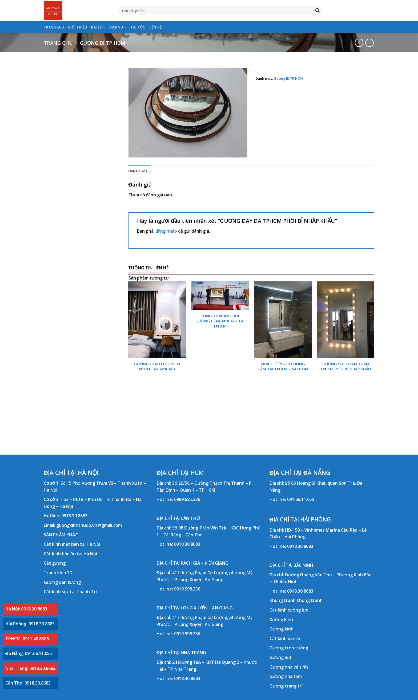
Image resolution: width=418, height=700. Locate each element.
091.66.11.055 (300, 499)
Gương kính (282, 629)
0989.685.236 (187, 499)
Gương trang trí (286, 686)
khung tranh (310, 600)
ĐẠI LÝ (98, 27)
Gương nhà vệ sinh (289, 667)
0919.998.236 (187, 589)
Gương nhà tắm (286, 676)
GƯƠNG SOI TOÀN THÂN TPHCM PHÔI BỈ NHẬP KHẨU (345, 366)
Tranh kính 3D (58, 573)
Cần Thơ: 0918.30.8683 (28, 683)
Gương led (280, 657)
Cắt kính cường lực (289, 610)
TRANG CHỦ (54, 27)
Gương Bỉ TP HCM (102, 42)
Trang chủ (58, 42)
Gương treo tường (289, 648)
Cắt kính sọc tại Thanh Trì (70, 591)
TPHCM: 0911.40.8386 (27, 639)
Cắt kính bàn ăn (286, 638)
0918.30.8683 (74, 516)
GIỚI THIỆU (77, 27)
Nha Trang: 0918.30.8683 (30, 668)
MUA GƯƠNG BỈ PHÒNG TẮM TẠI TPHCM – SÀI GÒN (283, 366)
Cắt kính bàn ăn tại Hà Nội (70, 554)
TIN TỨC (137, 27)
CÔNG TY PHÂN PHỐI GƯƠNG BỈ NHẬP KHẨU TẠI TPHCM (219, 321)
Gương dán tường (62, 582)
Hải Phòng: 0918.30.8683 (30, 624)
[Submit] (317, 10)
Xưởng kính (281, 619)
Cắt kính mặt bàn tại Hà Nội (72, 544)
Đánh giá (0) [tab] (139, 170)
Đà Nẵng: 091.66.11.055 (28, 653)
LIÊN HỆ (155, 27)
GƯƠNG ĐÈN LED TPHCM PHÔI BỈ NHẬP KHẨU (157, 366)
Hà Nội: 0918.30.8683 (26, 609)
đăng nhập (166, 231)
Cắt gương (55, 563)
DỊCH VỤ (118, 27)
